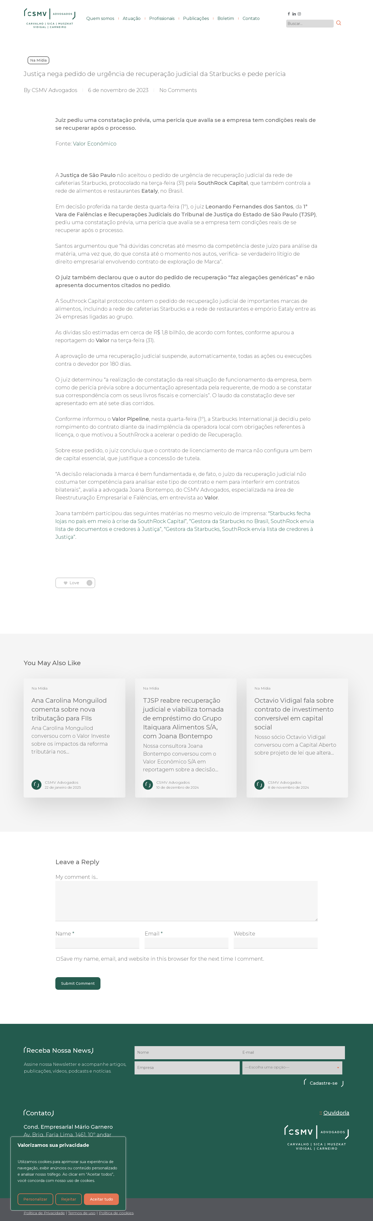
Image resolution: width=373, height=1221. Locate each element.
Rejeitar (68, 1199)
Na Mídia (38, 60)
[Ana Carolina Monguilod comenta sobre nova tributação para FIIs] (74, 738)
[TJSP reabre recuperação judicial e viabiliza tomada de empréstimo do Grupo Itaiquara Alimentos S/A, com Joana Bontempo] (186, 738)
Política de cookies (116, 1213)
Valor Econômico (94, 144)
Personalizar (35, 1199)
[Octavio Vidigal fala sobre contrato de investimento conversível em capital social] (297, 738)
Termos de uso (81, 1213)
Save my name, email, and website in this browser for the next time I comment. (162, 959)
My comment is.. (76, 877)
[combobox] (292, 1067)
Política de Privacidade (44, 1213)
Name (64, 933)
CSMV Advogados (54, 90)
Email (154, 933)
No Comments (178, 90)
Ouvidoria (336, 1113)
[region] (68, 1174)
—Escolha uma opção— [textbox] (267, 1067)
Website (244, 933)
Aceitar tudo (101, 1199)
